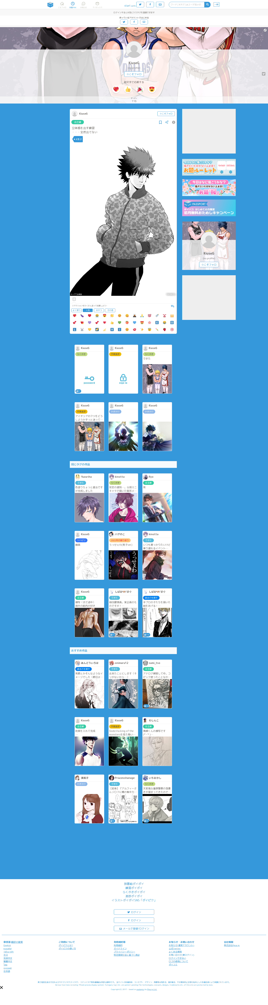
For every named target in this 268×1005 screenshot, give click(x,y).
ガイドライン (120, 948)
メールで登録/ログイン (134, 928)
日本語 (7, 971)
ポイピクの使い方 (67, 948)
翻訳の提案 (17, 942)
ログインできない (177, 958)
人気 (88, 310)
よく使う (76, 310)
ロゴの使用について (178, 961)
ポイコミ (173, 964)
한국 (6, 954)
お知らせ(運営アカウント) (181, 945)
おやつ (99, 310)
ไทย (5, 964)
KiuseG (134, 63)
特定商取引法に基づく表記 (127, 954)
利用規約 (118, 945)
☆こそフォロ (134, 74)
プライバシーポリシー (124, 951)
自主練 (77, 122)
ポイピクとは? (66, 945)
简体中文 (8, 958)
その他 (110, 310)
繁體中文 (8, 961)
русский (8, 967)
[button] (1, 987)
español (7, 948)
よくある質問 (175, 951)
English (7, 945)
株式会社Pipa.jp (232, 945)
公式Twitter (175, 948)
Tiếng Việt (9, 951)
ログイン (134, 912)
